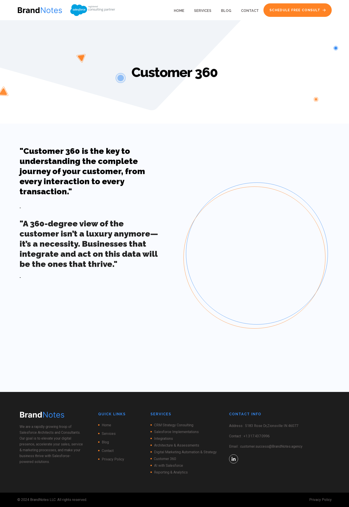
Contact (250, 11)
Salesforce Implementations (176, 432)
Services (202, 11)
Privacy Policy (113, 459)
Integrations (163, 438)
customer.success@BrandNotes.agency (271, 446)
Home (179, 11)
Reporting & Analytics (171, 472)
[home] (39, 10)
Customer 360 (165, 459)
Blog (226, 11)
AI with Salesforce (168, 465)
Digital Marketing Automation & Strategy (185, 452)
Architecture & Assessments (176, 445)
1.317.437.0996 (257, 436)
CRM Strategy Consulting (173, 425)
